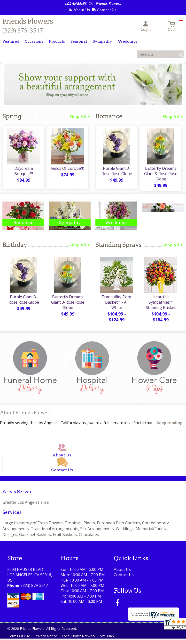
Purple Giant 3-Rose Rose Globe (116, 171)
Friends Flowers (27, 21)
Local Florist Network (81, 637)
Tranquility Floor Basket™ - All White (116, 304)
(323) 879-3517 (22, 30)
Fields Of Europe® (67, 169)
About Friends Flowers (26, 414)
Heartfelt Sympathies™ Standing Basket (160, 304)
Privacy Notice (47, 637)
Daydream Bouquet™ (23, 171)
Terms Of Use (19, 637)
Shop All (80, 116)
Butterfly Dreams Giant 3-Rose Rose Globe (160, 174)
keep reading (170, 424)
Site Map (111, 637)
